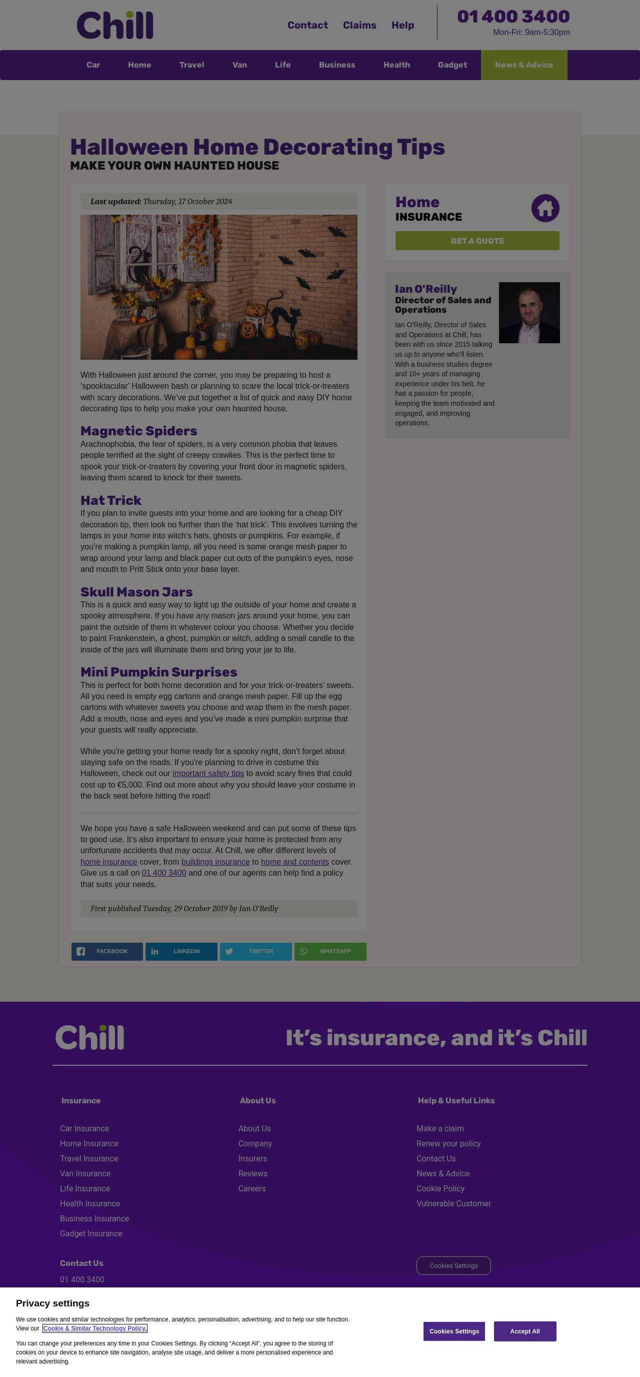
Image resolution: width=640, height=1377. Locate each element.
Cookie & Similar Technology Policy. (95, 1328)
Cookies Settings (454, 1330)
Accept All (525, 1330)
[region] (320, 1332)
